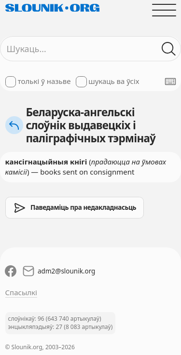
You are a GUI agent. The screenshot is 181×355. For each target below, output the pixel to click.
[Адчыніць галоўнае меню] (164, 10)
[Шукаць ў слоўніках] (168, 49)
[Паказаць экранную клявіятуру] (170, 81)
